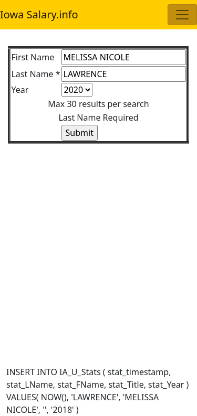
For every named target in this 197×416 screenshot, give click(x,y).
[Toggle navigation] (182, 14)
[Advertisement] (98, 242)
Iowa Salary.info (39, 14)
